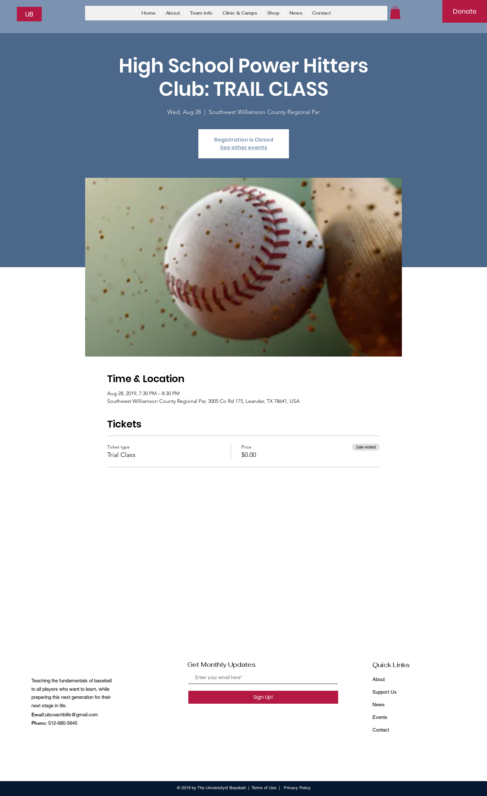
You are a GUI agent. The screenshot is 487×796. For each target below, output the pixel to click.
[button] (395, 12)
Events (379, 717)
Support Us (384, 692)
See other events (243, 147)
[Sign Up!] (263, 697)
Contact (380, 730)
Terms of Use (263, 787)
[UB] (29, 14)
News (378, 704)
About (378, 679)
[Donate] (464, 11)
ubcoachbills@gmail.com (71, 714)
